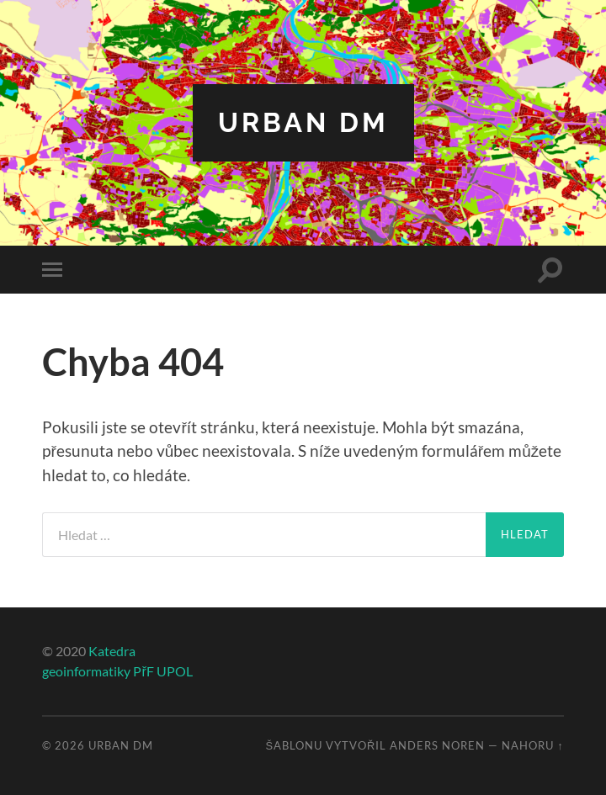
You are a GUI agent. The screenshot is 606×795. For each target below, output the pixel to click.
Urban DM (303, 122)
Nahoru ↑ (532, 745)
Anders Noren (437, 745)
